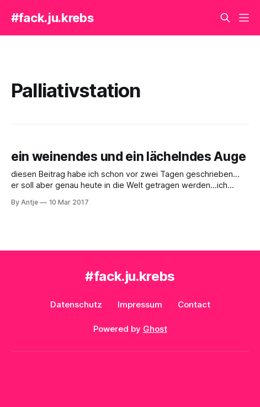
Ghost (155, 328)
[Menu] (244, 18)
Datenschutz (76, 304)
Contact (194, 304)
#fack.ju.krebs (52, 18)
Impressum (140, 304)
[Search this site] (225, 18)
